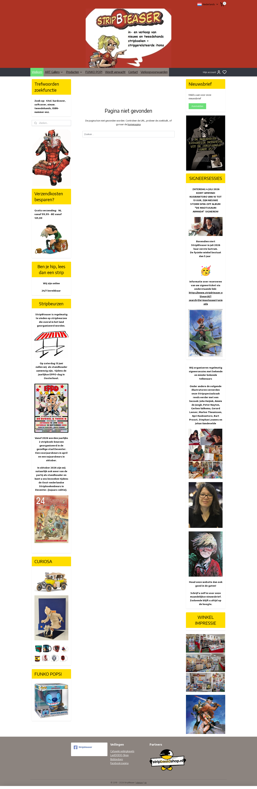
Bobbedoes (116, 759)
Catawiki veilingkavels (122, 751)
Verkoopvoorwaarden (154, 72)
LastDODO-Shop (119, 755)
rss (145, 782)
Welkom (37, 72)
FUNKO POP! (93, 72)
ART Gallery (54, 72)
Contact (133, 72)
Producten (74, 72)
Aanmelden (197, 106)
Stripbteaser (83, 747)
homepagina (133, 124)
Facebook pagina (119, 763)
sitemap (139, 782)
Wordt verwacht (115, 72)
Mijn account (212, 72)
